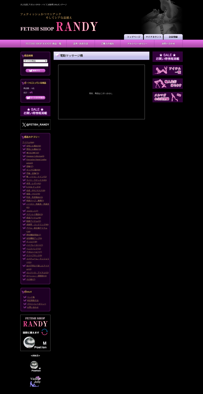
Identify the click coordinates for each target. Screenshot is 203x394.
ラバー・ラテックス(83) (36, 180)
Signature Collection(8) (35, 156)
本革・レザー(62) (33, 183)
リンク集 (31, 297)
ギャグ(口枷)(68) (33, 170)
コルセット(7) (32, 211)
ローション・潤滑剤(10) (36, 276)
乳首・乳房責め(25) (34, 197)
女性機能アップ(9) (34, 238)
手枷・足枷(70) (32, 173)
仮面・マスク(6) (33, 194)
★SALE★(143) (32, 153)
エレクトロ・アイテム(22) (37, 272)
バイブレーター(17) (34, 245)
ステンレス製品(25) (34, 214)
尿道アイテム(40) (33, 218)
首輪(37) (29, 166)
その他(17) (30, 279)
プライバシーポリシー (36, 304)
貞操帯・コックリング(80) (37, 224)
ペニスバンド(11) (33, 248)
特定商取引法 (33, 300)
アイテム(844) (28, 142)
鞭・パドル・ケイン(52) (36, 177)
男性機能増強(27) (33, 235)
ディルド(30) (31, 242)
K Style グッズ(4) (33, 187)
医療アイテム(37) (33, 221)
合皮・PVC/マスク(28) (35, 190)
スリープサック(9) (34, 255)
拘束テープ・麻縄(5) (35, 200)
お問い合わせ (33, 307)
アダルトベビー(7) (34, 252)
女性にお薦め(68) (33, 146)
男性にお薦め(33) (33, 149)
